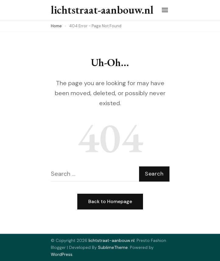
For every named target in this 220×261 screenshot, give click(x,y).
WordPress (61, 254)
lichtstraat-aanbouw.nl (102, 10)
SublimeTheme (113, 247)
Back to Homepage (110, 201)
